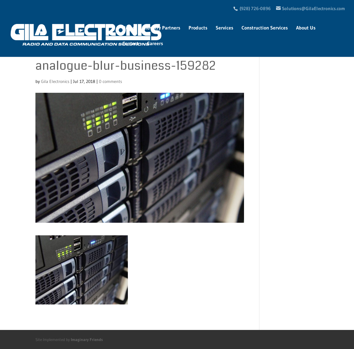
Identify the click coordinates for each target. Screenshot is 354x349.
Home (128, 28)
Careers (155, 43)
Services (224, 28)
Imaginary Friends (87, 339)
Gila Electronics (55, 81)
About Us (305, 28)
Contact (130, 43)
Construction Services (265, 28)
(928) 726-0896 (255, 8)
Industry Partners (161, 28)
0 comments (110, 81)
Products (198, 28)
